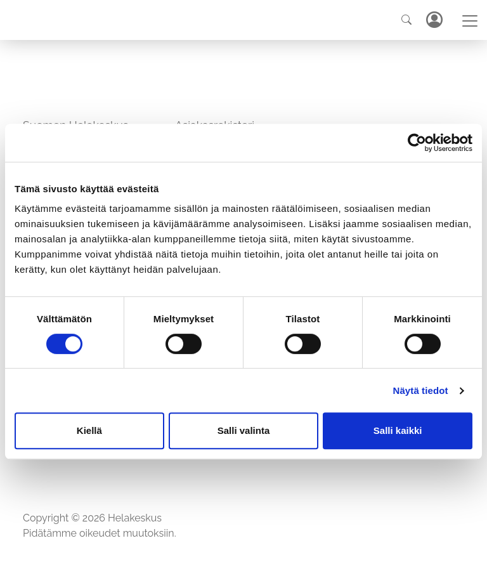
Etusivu (40, 493)
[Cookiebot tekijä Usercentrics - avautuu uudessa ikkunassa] (416, 142)
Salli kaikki (397, 430)
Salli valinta (244, 430)
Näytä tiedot (420, 390)
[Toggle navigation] (470, 21)
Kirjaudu (434, 20)
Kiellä (89, 430)
